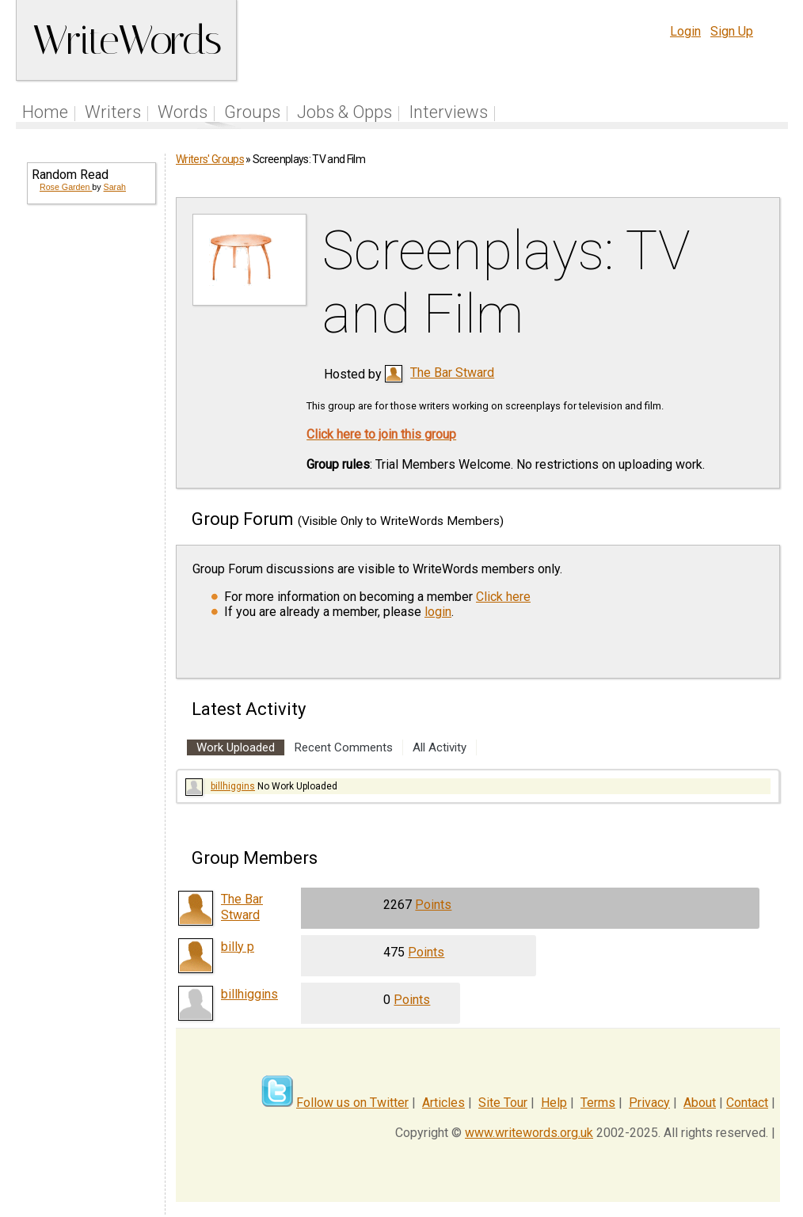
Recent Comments (344, 747)
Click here (503, 596)
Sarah (115, 187)
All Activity (439, 747)
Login (685, 31)
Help (554, 1102)
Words (182, 112)
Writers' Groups (210, 159)
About (699, 1102)
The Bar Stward (452, 372)
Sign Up (731, 31)
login (437, 611)
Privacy (649, 1102)
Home (45, 112)
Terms (597, 1102)
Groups (252, 112)
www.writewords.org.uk (529, 1132)
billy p (237, 946)
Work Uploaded (235, 747)
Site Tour (502, 1102)
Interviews (448, 112)
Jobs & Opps (344, 112)
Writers (113, 112)
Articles (443, 1102)
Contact (747, 1102)
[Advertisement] (90, 471)
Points (433, 904)
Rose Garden (66, 187)
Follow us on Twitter (352, 1102)
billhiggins (233, 786)
